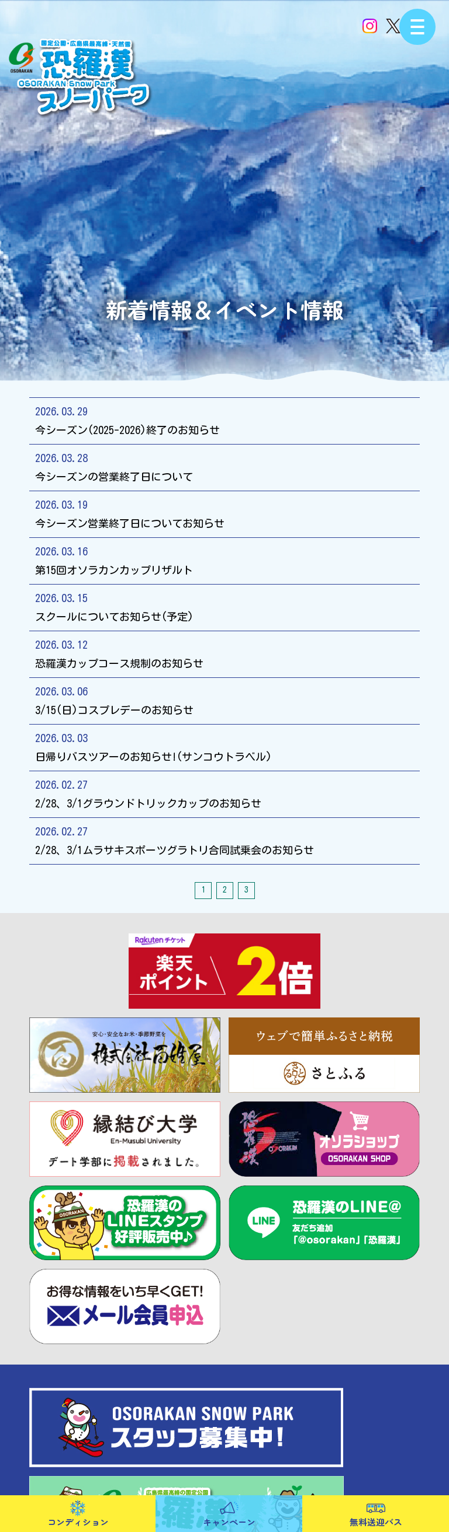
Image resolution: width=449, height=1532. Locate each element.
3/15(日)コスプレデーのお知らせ (224, 699)
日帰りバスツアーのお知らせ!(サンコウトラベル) (224, 746)
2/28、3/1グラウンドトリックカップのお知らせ (224, 793)
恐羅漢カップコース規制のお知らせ (224, 653)
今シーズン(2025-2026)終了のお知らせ (224, 419)
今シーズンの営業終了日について (224, 466)
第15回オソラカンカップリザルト (224, 559)
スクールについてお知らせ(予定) (224, 606)
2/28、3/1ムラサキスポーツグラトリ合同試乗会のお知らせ (224, 839)
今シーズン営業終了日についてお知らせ (224, 513)
